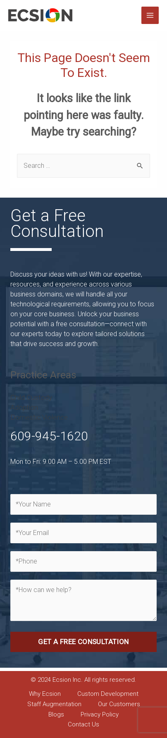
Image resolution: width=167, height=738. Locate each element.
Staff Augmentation (54, 704)
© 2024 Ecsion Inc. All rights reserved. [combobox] (83, 679)
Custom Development (107, 693)
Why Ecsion (45, 693)
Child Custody (31, 397)
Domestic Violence (39, 417)
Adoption (24, 407)
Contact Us (83, 724)
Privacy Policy (100, 714)
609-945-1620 (49, 436)
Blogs (56, 714)
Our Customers (119, 704)
